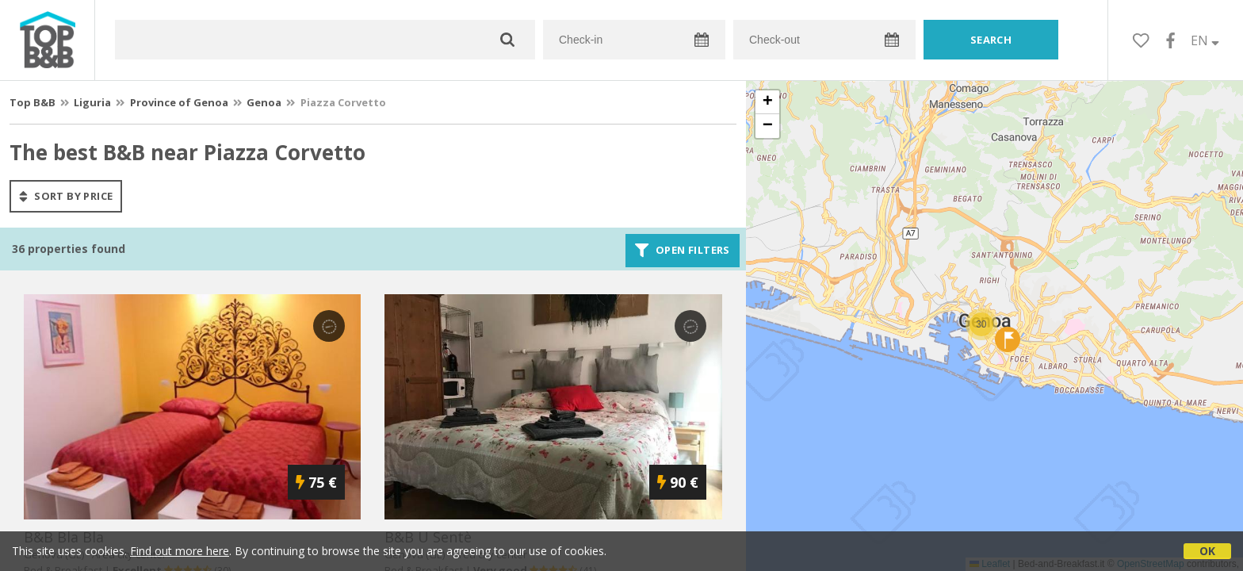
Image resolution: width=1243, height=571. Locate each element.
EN (1205, 40)
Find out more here (179, 550)
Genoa (264, 102)
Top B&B (32, 102)
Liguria (92, 102)
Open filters (682, 250)
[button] (981, 324)
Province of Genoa (179, 102)
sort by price (66, 196)
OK (1207, 550)
